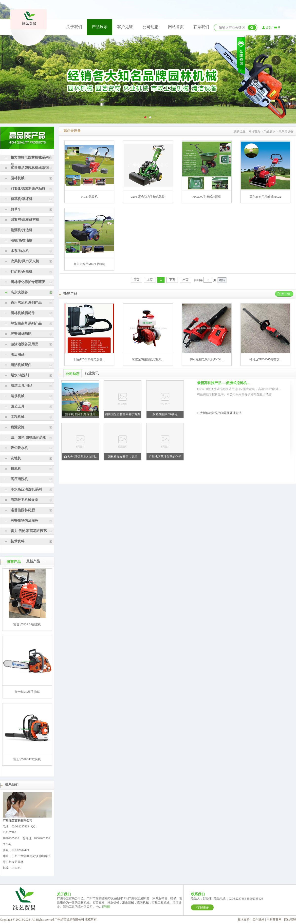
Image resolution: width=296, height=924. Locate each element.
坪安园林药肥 (21, 334)
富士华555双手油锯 (27, 692)
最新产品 (33, 561)
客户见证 (125, 27)
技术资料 (17, 541)
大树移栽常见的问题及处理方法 (220, 413)
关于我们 (74, 27)
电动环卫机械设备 (24, 500)
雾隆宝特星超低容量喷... (148, 359)
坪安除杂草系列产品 (26, 323)
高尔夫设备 (19, 292)
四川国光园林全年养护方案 (122, 414)
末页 (185, 279)
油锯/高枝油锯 (21, 240)
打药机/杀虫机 (21, 271)
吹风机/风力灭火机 (25, 261)
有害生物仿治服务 (24, 520)
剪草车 (16, 209)
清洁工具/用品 (21, 386)
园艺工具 (17, 406)
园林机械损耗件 (23, 313)
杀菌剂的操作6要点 (165, 414)
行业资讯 (92, 373)
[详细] (268, 394)
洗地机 (16, 458)
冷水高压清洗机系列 (26, 489)
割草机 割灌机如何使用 (80, 414)
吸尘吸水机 (19, 448)
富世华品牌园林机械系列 (30, 168)
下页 (172, 279)
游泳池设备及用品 (24, 344)
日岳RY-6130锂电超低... (89, 359)
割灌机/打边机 (21, 230)
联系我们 (201, 27)
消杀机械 (17, 396)
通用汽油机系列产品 (26, 303)
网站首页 (176, 27)
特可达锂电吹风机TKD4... (206, 359)
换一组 (285, 294)
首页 (136, 279)
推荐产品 (14, 562)
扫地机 (16, 469)
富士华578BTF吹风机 (27, 759)
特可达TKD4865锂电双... (265, 359)
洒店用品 (17, 354)
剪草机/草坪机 (21, 199)
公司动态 (150, 27)
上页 (150, 279)
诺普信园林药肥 (23, 510)
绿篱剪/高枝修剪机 (25, 220)
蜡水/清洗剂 (20, 375)
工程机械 (17, 417)
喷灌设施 (17, 427)
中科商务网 (274, 919)
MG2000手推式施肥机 (206, 196)
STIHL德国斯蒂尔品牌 (28, 188)
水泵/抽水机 (20, 251)
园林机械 (17, 178)
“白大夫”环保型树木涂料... (80, 456)
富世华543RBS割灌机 (27, 624)
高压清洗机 (19, 479)
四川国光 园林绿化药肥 (28, 437)
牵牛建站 (258, 919)
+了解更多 (202, 907)
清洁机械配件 (21, 365)
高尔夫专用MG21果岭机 (89, 264)
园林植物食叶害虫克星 (122, 456)
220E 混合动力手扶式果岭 (148, 196)
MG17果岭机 (89, 196)
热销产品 (70, 293)
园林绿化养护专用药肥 (28, 282)
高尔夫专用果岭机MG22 (265, 196)
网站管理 (290, 919)
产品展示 (100, 27)
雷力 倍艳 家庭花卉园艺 (29, 531)
